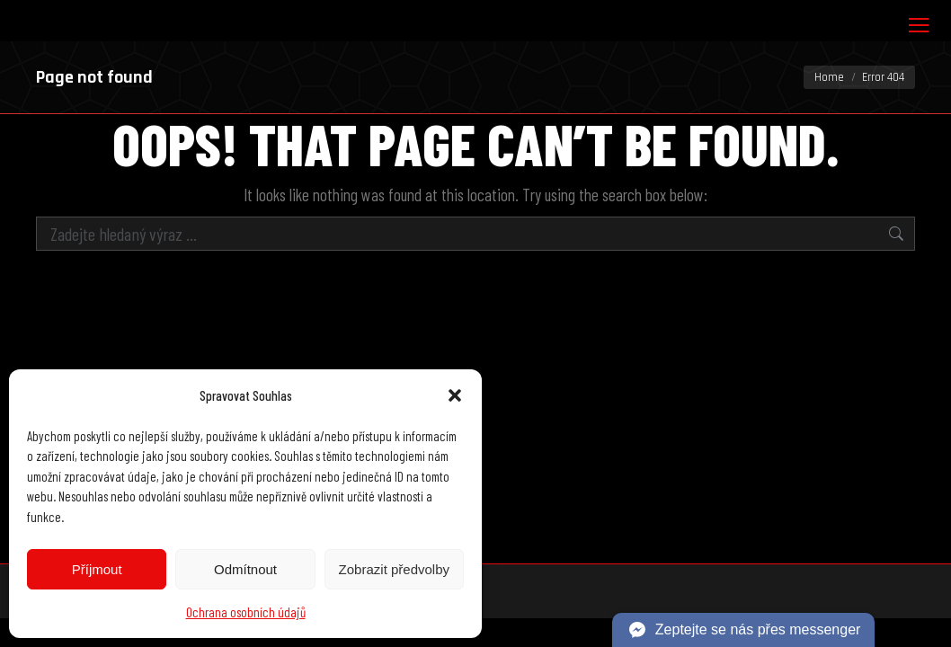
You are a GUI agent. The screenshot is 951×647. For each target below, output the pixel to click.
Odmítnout (245, 569)
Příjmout (97, 569)
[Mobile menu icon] (918, 25)
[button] (455, 395)
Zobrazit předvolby (394, 569)
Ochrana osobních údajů (246, 612)
